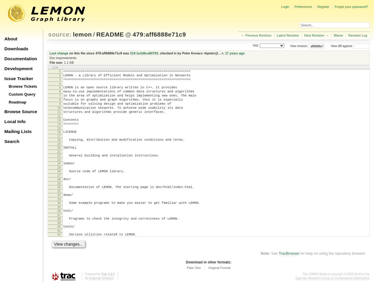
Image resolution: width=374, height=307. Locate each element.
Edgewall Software (101, 301)
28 (59, 195)
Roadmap (18, 102)
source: (60, 34)
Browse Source (20, 111)
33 (59, 217)
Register (323, 6)
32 (59, 212)
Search (11, 141)
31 (59, 209)
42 (59, 256)
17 (59, 147)
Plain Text (194, 290)
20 (59, 160)
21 (59, 165)
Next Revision (314, 35)
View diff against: (350, 46)
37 (59, 235)
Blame (338, 35)
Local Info (15, 121)
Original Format (219, 290)
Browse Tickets (23, 86)
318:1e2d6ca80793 (144, 53)
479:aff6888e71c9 (159, 34)
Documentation (20, 58)
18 (59, 151)
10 (59, 115)
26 (59, 186)
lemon (82, 34)
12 (59, 125)
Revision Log (357, 35)
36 (59, 230)
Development (18, 68)
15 (59, 138)
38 (59, 239)
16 (59, 142)
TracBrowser (289, 276)
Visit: (255, 45)
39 (59, 244)
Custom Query (22, 94)
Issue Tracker (18, 78)
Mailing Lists (18, 131)
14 (59, 133)
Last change (59, 53)
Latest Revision (288, 35)
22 (59, 168)
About (10, 38)
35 (59, 226)
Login (285, 6)
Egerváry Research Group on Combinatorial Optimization (333, 301)
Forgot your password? (351, 6)
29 (59, 200)
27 (59, 191)
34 (59, 221)
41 (59, 252)
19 (59, 156)
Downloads (16, 48)
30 (59, 204)
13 (59, 128)
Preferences (303, 6)
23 (59, 173)
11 (59, 120)
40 (59, 247)
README (110, 34)
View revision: (299, 46)
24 (59, 177)
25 (59, 182)
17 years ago (235, 53)
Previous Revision (258, 35)
